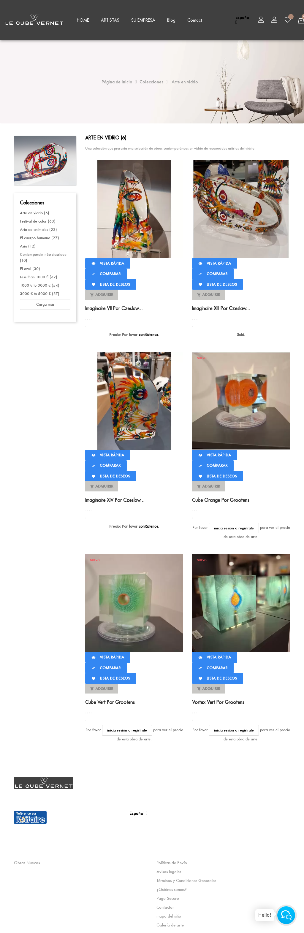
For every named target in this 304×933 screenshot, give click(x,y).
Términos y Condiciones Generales (186, 879)
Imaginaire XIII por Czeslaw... (221, 307)
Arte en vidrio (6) (34, 212)
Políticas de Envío (171, 861)
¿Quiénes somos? (171, 888)
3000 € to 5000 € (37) (39, 292)
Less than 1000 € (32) (38, 276)
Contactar (165, 906)
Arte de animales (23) (38, 228)
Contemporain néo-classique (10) (43, 256)
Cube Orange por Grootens (220, 499)
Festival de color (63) (38, 220)
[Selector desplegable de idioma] (243, 20)
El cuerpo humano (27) (39, 236)
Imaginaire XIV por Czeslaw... (115, 499)
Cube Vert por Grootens (110, 701)
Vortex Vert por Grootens (218, 701)
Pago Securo (167, 897)
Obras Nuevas (27, 861)
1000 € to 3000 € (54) (39, 284)
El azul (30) (30, 267)
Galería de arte (170, 923)
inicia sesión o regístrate (234, 526)
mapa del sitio (168, 915)
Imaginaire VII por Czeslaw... (114, 307)
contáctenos (148, 333)
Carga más (45, 303)
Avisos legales (168, 870)
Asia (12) (28, 245)
